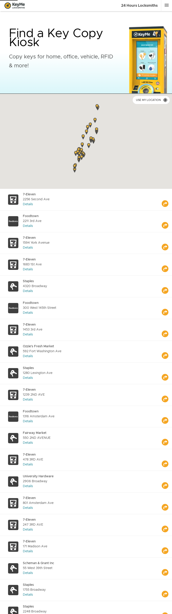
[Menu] (167, 5)
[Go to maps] (167, 199)
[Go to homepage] (15, 5)
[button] (96, 130)
